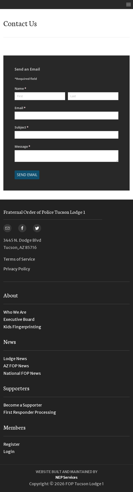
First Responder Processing (29, 412)
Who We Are (14, 312)
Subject (28, 127)
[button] (128, 4)
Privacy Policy (16, 268)
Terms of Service (19, 259)
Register (11, 444)
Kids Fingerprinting (22, 326)
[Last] (93, 96)
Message (29, 146)
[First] (40, 96)
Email (27, 108)
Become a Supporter (22, 405)
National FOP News (22, 373)
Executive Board (18, 319)
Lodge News (15, 358)
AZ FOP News (16, 365)
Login (9, 451)
